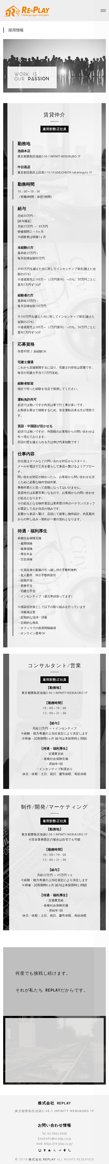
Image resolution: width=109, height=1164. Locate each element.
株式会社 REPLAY (42, 1159)
